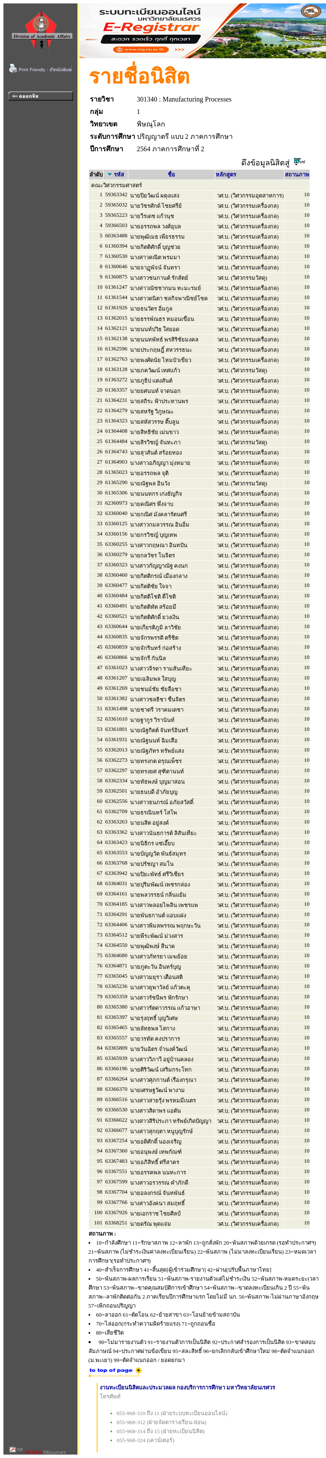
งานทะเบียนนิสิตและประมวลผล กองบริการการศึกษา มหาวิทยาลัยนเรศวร (188, 1387)
